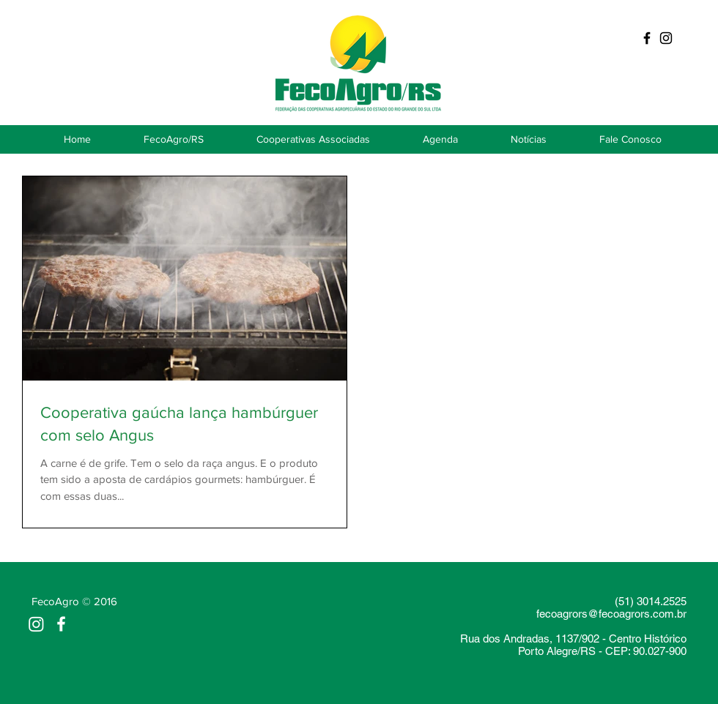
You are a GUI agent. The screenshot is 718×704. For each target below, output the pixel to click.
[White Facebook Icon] (61, 624)
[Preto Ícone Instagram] (666, 38)
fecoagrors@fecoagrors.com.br (611, 613)
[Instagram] (36, 624)
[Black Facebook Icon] (647, 38)
